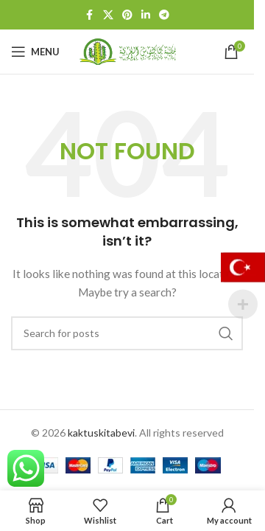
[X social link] (108, 15)
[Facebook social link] (90, 15)
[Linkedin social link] (146, 15)
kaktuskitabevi (101, 432)
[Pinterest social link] (127, 15)
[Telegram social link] (164, 15)
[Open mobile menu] (35, 51)
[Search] (127, 333)
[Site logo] (127, 50)
